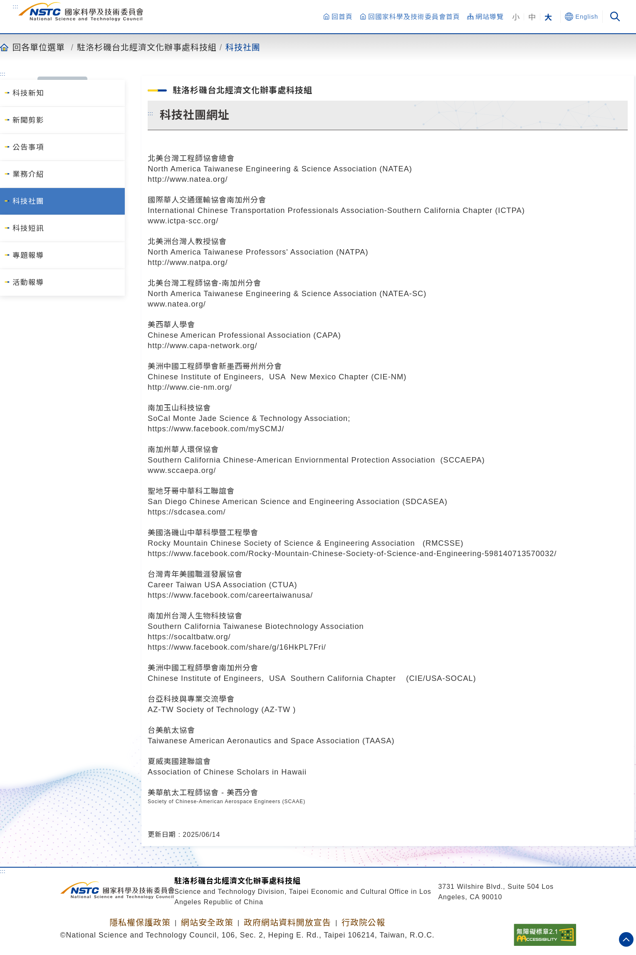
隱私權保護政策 (140, 922)
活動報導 (28, 282)
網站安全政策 (207, 922)
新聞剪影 (28, 120)
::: (16, 6)
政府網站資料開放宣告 (287, 922)
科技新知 (28, 93)
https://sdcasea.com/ (187, 511)
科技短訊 (28, 228)
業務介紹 (28, 174)
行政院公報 (363, 922)
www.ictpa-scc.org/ (183, 220)
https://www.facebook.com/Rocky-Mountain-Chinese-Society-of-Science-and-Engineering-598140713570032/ (352, 553)
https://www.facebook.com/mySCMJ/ (216, 428)
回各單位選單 (38, 47)
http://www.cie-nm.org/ (190, 387)
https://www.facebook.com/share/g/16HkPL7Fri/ (237, 647)
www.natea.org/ (177, 303)
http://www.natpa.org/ (188, 262)
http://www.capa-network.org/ (202, 345)
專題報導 (28, 255)
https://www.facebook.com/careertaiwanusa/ (230, 595)
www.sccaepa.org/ (182, 470)
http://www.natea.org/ (188, 179)
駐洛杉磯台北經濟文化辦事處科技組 (147, 47)
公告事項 (28, 147)
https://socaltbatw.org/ (189, 636)
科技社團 (242, 47)
